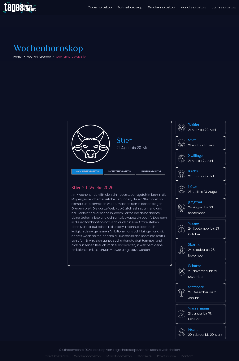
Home (17, 57)
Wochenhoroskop (161, 7)
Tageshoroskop (100, 7)
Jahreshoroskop (224, 7)
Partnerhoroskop (130, 7)
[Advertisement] (119, 90)
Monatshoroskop (193, 7)
